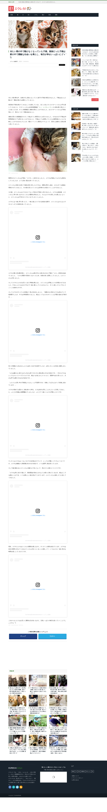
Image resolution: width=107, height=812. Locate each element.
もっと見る (95, 99)
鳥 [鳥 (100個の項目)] (92, 771)
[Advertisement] (38, 80)
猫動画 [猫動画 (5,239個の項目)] (83, 771)
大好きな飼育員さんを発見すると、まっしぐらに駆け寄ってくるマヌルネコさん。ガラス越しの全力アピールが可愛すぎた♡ (90, 82)
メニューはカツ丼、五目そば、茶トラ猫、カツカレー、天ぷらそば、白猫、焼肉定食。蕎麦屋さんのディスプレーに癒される (90, 62)
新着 (12, 14)
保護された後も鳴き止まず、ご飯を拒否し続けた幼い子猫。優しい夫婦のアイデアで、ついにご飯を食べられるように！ (90, 92)
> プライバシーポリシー (77, 778)
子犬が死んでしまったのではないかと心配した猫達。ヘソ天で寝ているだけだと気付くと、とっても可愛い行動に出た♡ (90, 158)
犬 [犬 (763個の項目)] (76, 771)
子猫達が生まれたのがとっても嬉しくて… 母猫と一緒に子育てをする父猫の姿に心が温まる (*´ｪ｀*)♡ (90, 72)
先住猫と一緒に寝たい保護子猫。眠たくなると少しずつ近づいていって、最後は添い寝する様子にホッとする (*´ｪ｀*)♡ (90, 126)
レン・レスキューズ (45, 107)
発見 (49, 14)
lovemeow (21, 625)
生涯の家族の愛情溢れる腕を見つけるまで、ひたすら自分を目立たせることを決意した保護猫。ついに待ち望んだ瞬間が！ (37, 2)
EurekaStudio (17, 795)
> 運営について (75, 776)
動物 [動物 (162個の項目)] (73, 771)
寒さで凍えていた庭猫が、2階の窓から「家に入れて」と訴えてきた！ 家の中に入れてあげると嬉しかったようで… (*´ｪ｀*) (90, 147)
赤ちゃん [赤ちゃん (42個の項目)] (88, 771)
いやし (36, 14)
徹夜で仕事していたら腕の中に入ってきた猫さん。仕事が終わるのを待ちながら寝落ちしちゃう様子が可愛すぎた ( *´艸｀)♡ (90, 116)
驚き (43, 14)
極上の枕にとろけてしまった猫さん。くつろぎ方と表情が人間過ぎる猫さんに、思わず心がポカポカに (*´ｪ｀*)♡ (90, 136)
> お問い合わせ (75, 780)
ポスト (52, 635)
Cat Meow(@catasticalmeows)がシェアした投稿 (37, 267)
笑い (29, 14)
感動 (56, 14)
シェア (23, 635)
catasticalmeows (14, 173)
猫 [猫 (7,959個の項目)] (79, 771)
